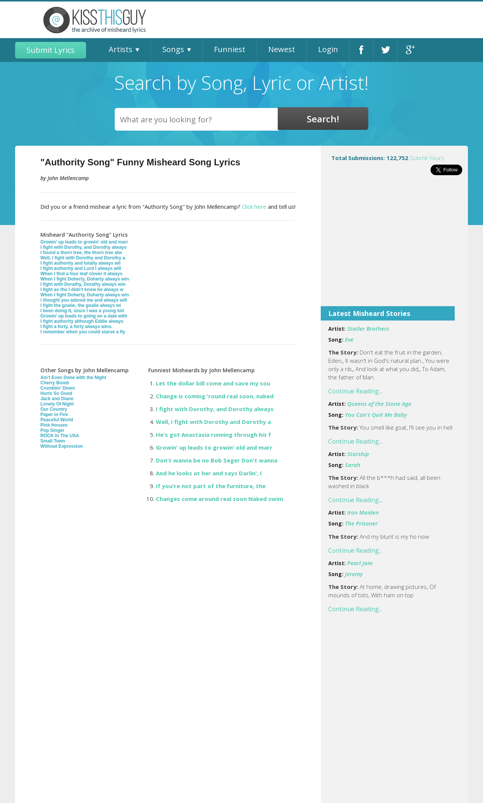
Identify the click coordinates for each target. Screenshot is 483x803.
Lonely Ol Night (57, 404)
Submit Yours (427, 158)
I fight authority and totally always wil (80, 263)
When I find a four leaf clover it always (81, 273)
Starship (358, 454)
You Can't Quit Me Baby (376, 414)
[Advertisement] (394, 246)
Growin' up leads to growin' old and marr (84, 242)
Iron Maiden (363, 512)
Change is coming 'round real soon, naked (215, 396)
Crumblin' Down (57, 388)
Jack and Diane (56, 398)
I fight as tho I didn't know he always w (81, 289)
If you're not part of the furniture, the (211, 486)
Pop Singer (52, 430)
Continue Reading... (355, 391)
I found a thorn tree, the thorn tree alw (81, 252)
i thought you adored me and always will (83, 300)
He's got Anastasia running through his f (213, 434)
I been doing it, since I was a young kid (82, 310)
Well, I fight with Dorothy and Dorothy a (82, 257)
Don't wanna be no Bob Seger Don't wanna (216, 460)
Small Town (52, 441)
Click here (254, 206)
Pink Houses (54, 425)
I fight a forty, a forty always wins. (76, 326)
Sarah (352, 465)
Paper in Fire (54, 414)
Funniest (229, 49)
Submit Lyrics (50, 50)
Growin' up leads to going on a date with (83, 316)
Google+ (409, 50)
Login (328, 49)
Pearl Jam (359, 563)
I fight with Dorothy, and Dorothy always (83, 247)
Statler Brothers (368, 328)
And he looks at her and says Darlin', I (209, 473)
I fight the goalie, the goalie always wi (80, 305)
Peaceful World (56, 419)
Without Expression (61, 446)
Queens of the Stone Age (379, 403)
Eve (349, 339)
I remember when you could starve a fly (82, 331)
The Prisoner (361, 523)
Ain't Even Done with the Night (73, 377)
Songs (173, 49)
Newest (281, 49)
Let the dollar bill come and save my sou (213, 383)
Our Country (53, 409)
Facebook (361, 50)
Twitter (385, 50)
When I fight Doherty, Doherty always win (84, 279)
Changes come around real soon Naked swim (219, 498)
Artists (120, 49)
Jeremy (354, 574)
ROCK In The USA (59, 435)
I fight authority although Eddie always (81, 321)
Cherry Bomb (54, 382)
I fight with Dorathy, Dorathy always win (83, 284)
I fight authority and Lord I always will (80, 268)
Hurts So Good (56, 393)
